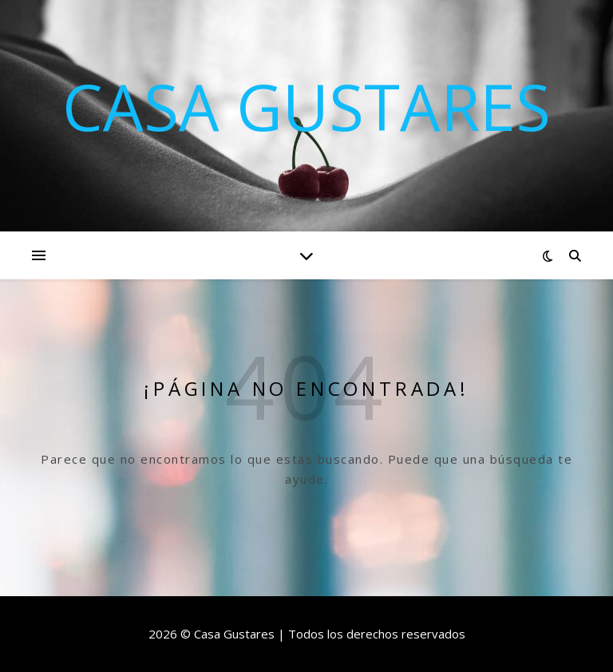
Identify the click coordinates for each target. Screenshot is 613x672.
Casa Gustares (306, 106)
